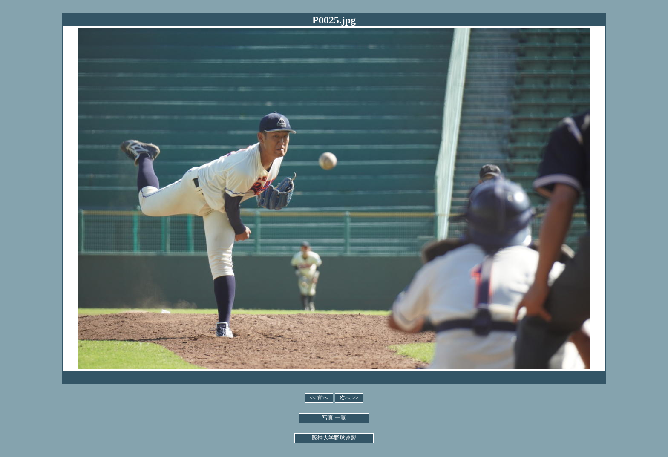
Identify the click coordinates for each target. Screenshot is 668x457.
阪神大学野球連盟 (334, 438)
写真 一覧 (334, 418)
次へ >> (349, 398)
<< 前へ (319, 398)
